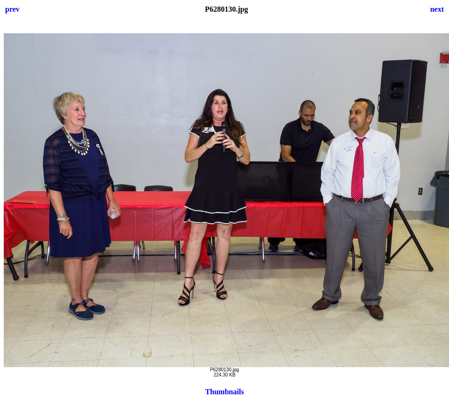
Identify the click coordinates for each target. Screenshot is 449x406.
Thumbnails (224, 392)
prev (12, 9)
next (437, 9)
